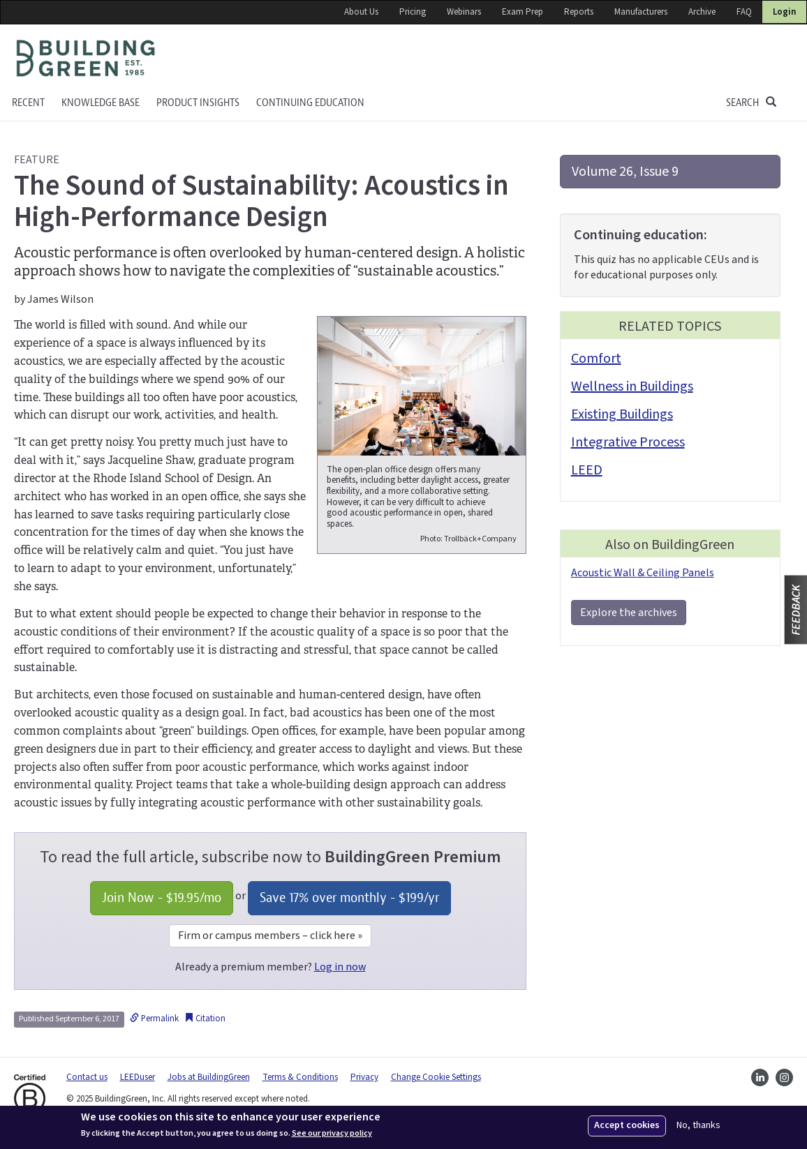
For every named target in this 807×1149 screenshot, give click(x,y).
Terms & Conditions (300, 1077)
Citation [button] (204, 1018)
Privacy (364, 1077)
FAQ (744, 12)
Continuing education (310, 103)
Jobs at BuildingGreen (209, 1077)
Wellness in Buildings (632, 386)
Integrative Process (628, 442)
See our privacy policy (332, 1133)
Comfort (596, 358)
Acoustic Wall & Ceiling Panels (642, 572)
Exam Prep (522, 12)
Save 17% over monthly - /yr (349, 897)
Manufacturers (640, 12)
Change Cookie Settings (436, 1077)
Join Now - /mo (161, 897)
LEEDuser (137, 1077)
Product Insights (197, 103)
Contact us (87, 1077)
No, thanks (698, 1125)
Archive (702, 12)
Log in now (340, 967)
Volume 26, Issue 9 (625, 171)
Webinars (464, 12)
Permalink (154, 1018)
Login (784, 12)
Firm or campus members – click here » (270, 935)
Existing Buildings (622, 414)
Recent (28, 103)
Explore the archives (628, 612)
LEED (586, 470)
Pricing (412, 12)
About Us (361, 12)
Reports (578, 12)
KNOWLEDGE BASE (100, 103)
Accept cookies (627, 1125)
